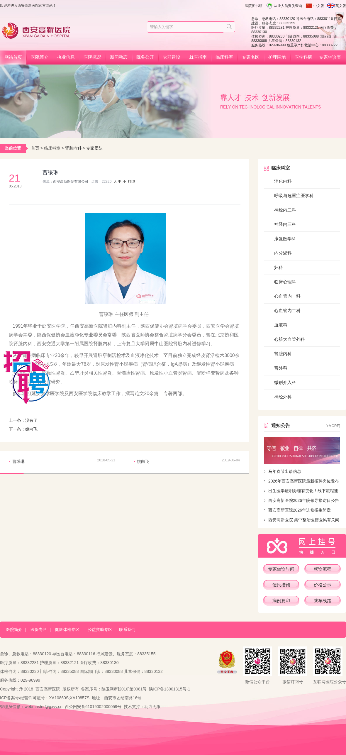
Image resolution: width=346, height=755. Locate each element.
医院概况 (92, 57)
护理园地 (277, 57)
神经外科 (283, 396)
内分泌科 (283, 252)
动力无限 (152, 706)
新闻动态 (119, 57)
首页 (35, 148)
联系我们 (127, 629)
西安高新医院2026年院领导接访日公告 (303, 500)
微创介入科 (285, 382)
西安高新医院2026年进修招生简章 (299, 510)
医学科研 (303, 57)
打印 (131, 182)
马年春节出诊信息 (284, 471)
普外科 (280, 367)
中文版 (318, 6)
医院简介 (39, 57)
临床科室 (224, 57)
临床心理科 (285, 281)
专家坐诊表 (330, 57)
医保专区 (38, 629)
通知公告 (280, 425)
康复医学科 (285, 238)
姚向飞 (31, 429)
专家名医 (251, 57)
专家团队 (94, 148)
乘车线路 (322, 600)
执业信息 (66, 57)
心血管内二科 (287, 310)
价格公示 (322, 584)
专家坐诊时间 (281, 568)
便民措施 (281, 584)
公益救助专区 (100, 629)
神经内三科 (285, 224)
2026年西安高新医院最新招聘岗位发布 (303, 481)
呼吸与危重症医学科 (294, 195)
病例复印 (281, 600)
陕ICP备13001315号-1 (169, 689)
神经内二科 (285, 209)
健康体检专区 (67, 629)
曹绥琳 (18, 461)
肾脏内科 (73, 148)
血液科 (280, 324)
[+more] (332, 426)
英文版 (340, 6)
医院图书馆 (253, 6)
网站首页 (13, 57)
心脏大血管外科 (289, 339)
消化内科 (283, 181)
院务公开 (145, 57)
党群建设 (171, 57)
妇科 (278, 267)
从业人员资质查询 (288, 6)
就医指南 (198, 57)
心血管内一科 (287, 296)
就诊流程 (322, 568)
